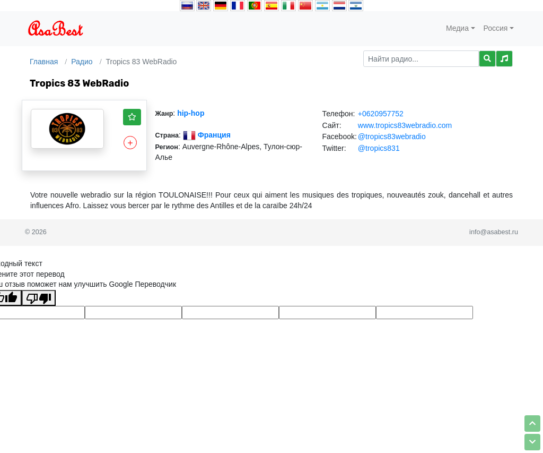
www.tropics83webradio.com (405, 125)
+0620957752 (381, 113)
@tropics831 (379, 148)
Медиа (457, 28)
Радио (81, 61)
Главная (44, 61)
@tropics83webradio (392, 136)
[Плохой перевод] (39, 298)
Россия (496, 28)
